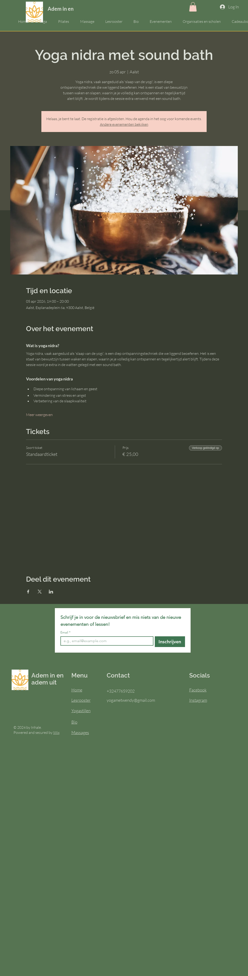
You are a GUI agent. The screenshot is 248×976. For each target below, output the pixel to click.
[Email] (105, 641)
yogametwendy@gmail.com (131, 700)
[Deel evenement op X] (39, 591)
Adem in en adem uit (71, 9)
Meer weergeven (39, 414)
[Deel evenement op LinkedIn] (51, 591)
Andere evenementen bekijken (124, 124)
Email (65, 632)
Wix (56, 732)
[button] (193, 7)
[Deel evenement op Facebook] (28, 591)
